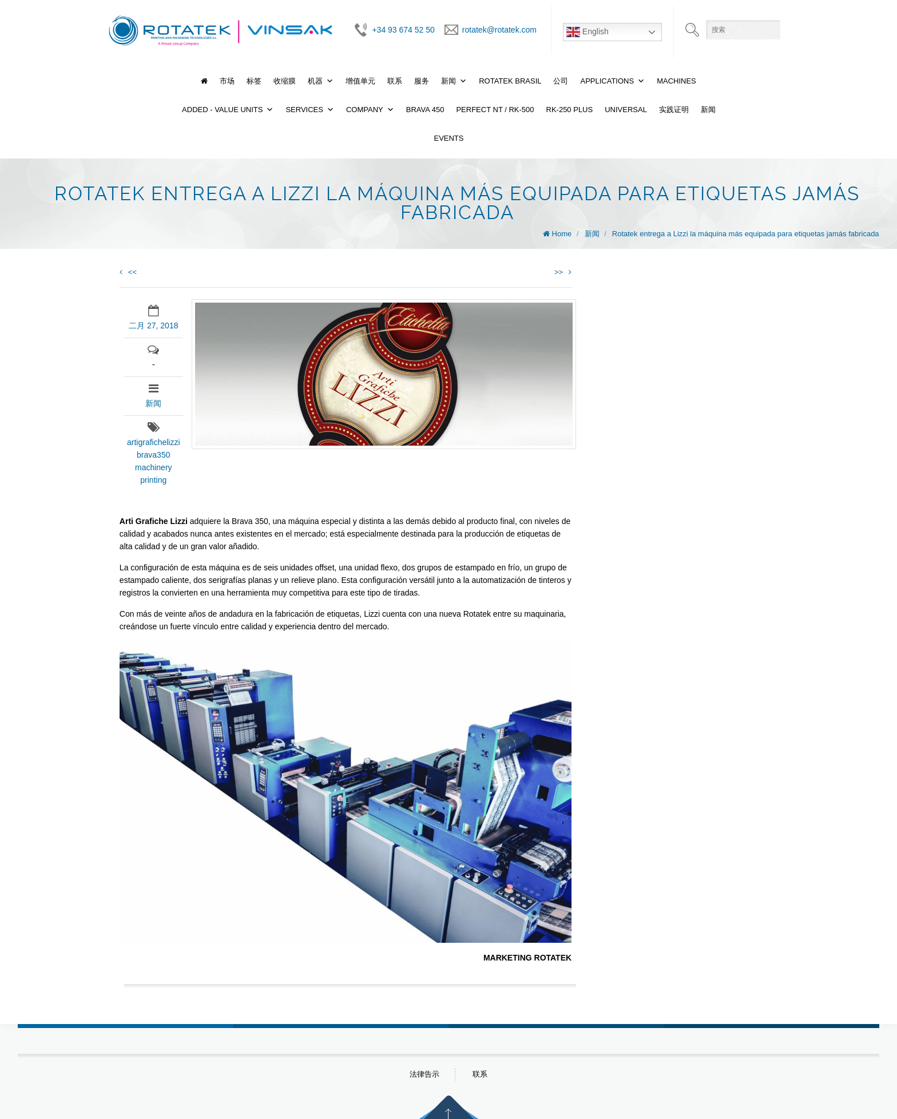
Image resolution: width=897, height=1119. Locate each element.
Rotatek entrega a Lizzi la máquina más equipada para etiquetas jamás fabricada (745, 233)
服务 (421, 81)
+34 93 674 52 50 (403, 29)
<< (128, 272)
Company (364, 109)
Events (448, 138)
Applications (607, 81)
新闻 (448, 81)
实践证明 (674, 109)
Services (304, 109)
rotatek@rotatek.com (499, 29)
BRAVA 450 (425, 109)
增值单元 (360, 81)
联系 (394, 81)
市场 (227, 81)
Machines (676, 81)
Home (562, 233)
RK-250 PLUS (569, 109)
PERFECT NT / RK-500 (495, 109)
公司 (560, 81)
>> (562, 272)
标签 (254, 81)
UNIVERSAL (626, 109)
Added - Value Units (222, 109)
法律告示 (424, 1074)
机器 (315, 81)
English (587, 32)
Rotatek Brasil (510, 81)
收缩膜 (284, 81)
